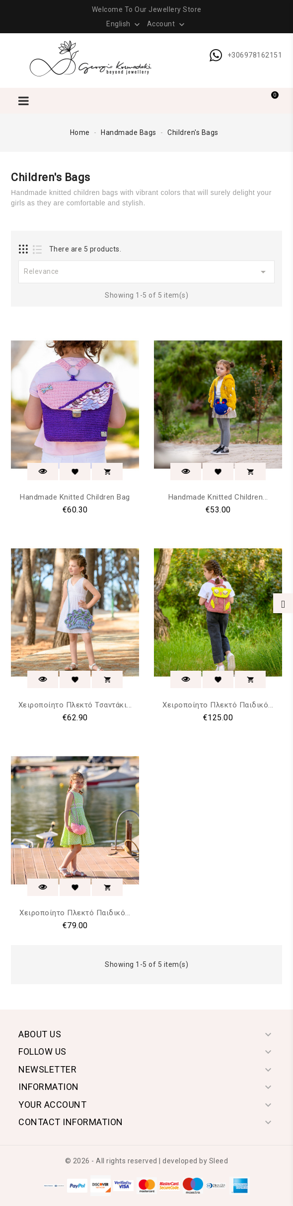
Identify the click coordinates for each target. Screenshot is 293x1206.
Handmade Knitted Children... (218, 497)
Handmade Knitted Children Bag (75, 497)
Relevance (146, 272)
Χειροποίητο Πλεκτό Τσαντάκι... (75, 704)
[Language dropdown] (124, 23)
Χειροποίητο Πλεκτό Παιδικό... (218, 704)
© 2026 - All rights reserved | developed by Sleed (146, 1161)
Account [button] (167, 24)
